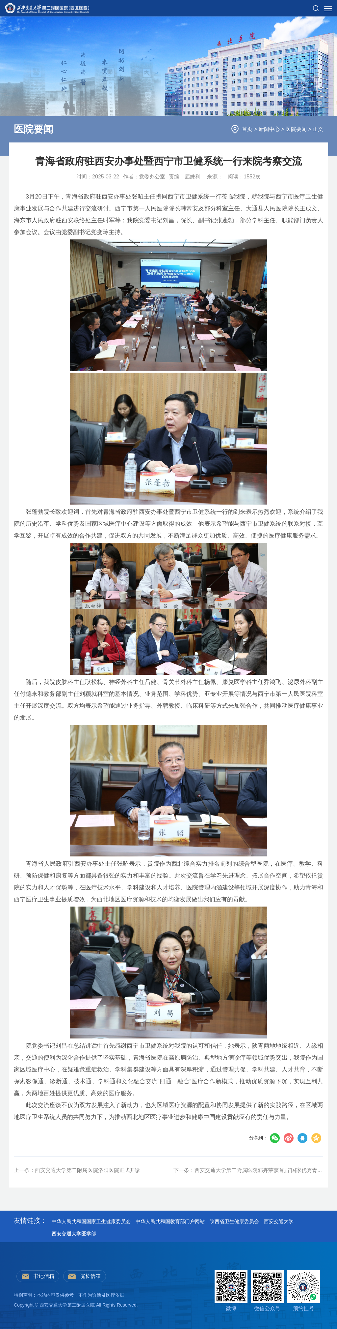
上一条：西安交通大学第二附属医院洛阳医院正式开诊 (77, 1170)
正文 (318, 129)
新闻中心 (270, 129)
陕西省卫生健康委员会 (234, 1221)
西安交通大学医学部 (74, 1233)
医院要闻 (297, 129)
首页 (248, 129)
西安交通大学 (279, 1221)
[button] (316, 5)
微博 (231, 1290)
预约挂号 (303, 1290)
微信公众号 (267, 1290)
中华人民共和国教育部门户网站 (170, 1221)
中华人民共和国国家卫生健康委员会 (91, 1221)
